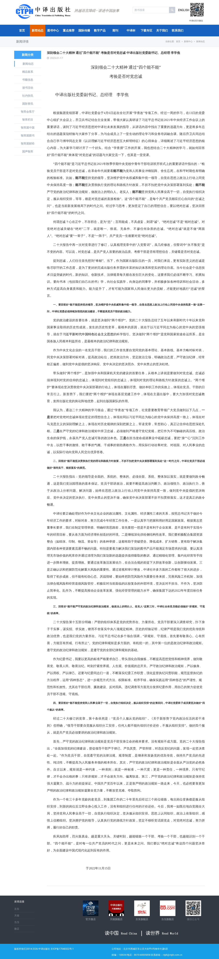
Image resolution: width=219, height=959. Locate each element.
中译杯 (131, 30)
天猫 (16, 915)
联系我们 (177, 30)
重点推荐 (68, 30)
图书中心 (53, 30)
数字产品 (100, 30)
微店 (16, 928)
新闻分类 (27, 55)
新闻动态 (37, 30)
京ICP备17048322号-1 (62, 949)
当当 (16, 922)
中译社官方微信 (196, 21)
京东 (16, 908)
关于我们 (162, 30)
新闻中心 (188, 41)
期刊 (115, 30)
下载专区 (146, 30)
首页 (22, 30)
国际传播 (84, 30)
